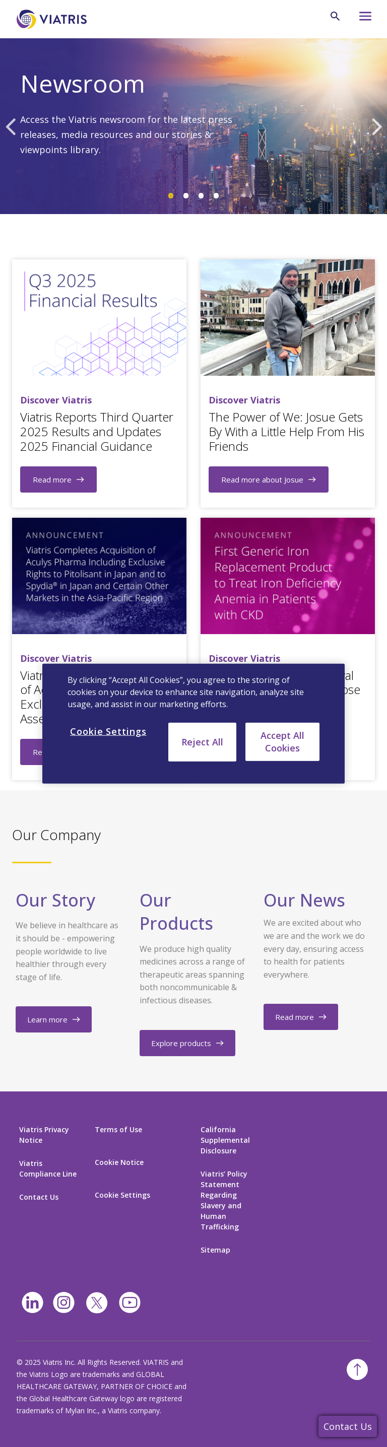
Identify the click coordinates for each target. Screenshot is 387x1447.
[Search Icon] (335, 16)
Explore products (181, 1043)
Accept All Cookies (282, 741)
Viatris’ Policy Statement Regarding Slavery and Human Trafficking (224, 1200)
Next (377, 126)
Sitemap (215, 1250)
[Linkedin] (32, 1303)
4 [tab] (216, 196)
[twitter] (96, 1303)
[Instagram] (64, 1303)
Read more (52, 479)
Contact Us (348, 1426)
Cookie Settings (122, 1195)
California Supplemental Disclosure (225, 1140)
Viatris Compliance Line (48, 1168)
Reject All (202, 741)
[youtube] (130, 1303)
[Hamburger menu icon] (361, 19)
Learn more (47, 1019)
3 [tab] (201, 196)
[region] (193, 723)
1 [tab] (171, 196)
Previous (10, 126)
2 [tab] (186, 196)
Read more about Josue (262, 479)
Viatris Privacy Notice (44, 1135)
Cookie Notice (119, 1162)
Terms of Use (118, 1129)
